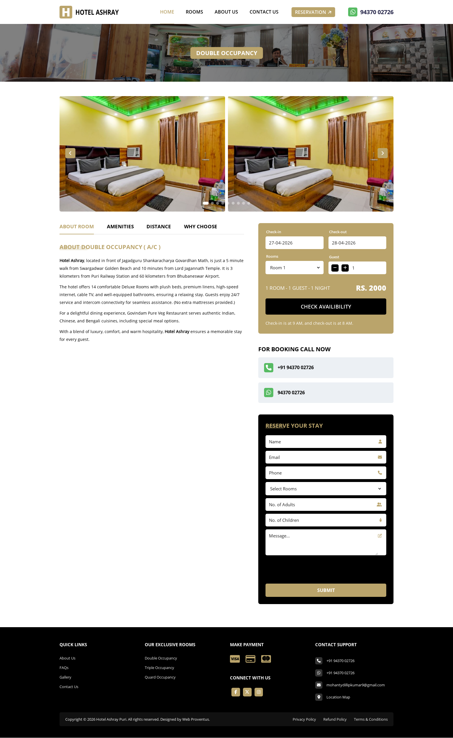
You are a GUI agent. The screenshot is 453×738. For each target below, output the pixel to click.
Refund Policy (335, 719)
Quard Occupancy (160, 677)
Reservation (314, 12)
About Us (226, 12)
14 (293, 267)
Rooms (194, 12)
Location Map (338, 697)
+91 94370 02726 (289, 367)
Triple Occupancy (159, 667)
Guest (334, 256)
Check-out (338, 231)
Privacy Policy (304, 719)
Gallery (65, 677)
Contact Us (264, 12)
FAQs (64, 667)
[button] (70, 153)
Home (167, 12)
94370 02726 (370, 12)
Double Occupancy (161, 658)
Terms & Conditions (371, 719)
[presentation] (309, 616)
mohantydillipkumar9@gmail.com (355, 685)
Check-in (273, 231)
